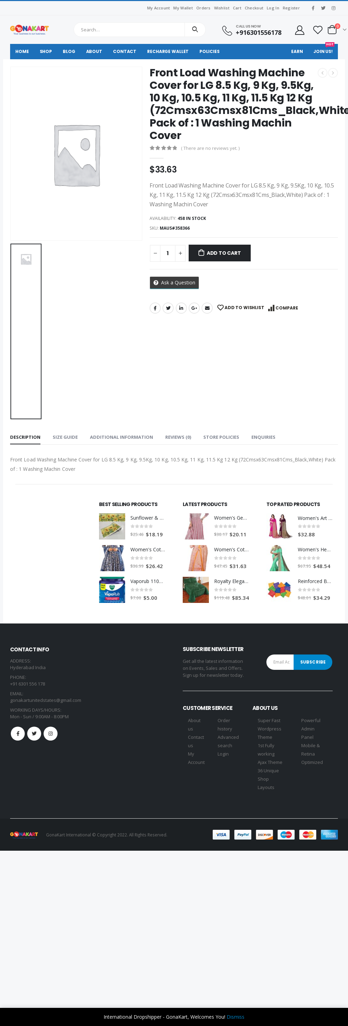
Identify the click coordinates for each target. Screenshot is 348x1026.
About (94, 51)
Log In (273, 7)
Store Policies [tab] (221, 437)
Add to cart (224, 253)
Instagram (51, 734)
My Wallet (182, 7)
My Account (158, 7)
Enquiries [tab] (263, 437)
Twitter (168, 308)
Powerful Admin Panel (310, 728)
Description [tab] (25, 437)
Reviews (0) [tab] (178, 437)
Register (291, 7)
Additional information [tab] (121, 437)
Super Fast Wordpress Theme (269, 728)
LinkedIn (181, 308)
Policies (209, 51)
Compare (286, 308)
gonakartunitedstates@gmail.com (45, 700)
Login (223, 754)
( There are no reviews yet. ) (210, 148)
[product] (112, 526)
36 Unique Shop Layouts (268, 778)
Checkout (254, 7)
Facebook (155, 308)
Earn (297, 51)
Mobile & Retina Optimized (312, 753)
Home (22, 51)
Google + (194, 308)
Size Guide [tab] (65, 437)
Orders (203, 7)
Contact (124, 51)
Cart (237, 7)
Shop (46, 51)
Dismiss (235, 1016)
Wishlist (221, 7)
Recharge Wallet (168, 51)
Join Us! (323, 49)
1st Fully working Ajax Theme (270, 753)
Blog (69, 51)
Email (207, 308)
